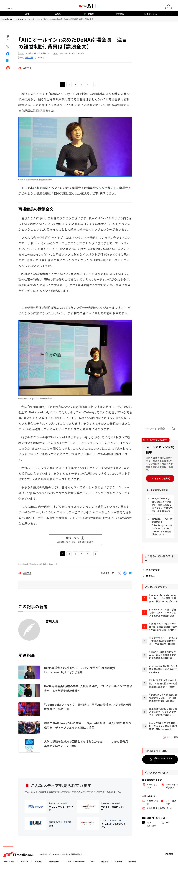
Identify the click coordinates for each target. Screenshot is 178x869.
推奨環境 (132, 861)
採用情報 (118, 861)
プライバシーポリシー (75, 861)
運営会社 (104, 861)
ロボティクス (150, 13)
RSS (93, 861)
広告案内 (38, 861)
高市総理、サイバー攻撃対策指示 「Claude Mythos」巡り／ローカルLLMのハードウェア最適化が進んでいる (158, 541)
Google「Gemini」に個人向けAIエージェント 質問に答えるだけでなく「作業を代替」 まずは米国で (158, 522)
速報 (27, 13)
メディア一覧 (8, 861)
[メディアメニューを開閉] (9, 6)
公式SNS (24, 861)
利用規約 (169, 853)
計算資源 (120, 13)
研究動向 (144, 585)
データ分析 (89, 13)
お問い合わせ (54, 861)
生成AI (58, 13)
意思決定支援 (146, 579)
